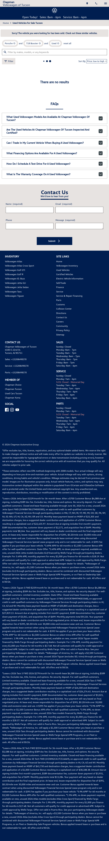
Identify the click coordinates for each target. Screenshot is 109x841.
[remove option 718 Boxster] (33, 43)
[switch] (105, 3)
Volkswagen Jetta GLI (15, 283)
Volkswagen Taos (13, 291)
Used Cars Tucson (13, 393)
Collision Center (64, 308)
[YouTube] (17, 409)
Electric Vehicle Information (69, 278)
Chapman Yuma (12, 397)
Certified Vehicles (64, 274)
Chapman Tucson (13, 389)
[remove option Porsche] (10, 43)
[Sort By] (96, 61)
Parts (58, 300)
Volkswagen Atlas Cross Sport (19, 265)
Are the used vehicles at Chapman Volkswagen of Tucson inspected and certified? (54, 131)
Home (6, 23)
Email (63, 203)
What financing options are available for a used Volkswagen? (54, 153)
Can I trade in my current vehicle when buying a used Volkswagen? (54, 143)
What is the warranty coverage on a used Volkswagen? (54, 174)
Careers (60, 321)
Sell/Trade (61, 283)
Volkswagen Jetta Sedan (17, 287)
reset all (67, 43)
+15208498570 (19, 359)
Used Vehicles (63, 270)
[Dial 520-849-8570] (96, 3)
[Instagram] (12, 409)
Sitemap (60, 334)
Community (62, 326)
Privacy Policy (63, 330)
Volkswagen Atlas (13, 261)
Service (59, 291)
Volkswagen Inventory (67, 265)
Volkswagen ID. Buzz (15, 278)
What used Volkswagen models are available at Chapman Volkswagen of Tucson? (54, 118)
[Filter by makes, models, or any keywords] (54, 52)
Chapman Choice (13, 384)
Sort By (82, 61)
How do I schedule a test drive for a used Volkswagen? (54, 164)
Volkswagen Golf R (14, 274)
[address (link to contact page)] (87, 3)
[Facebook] (6, 409)
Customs (60, 304)
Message (65, 220)
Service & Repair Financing (69, 295)
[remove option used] (55, 43)
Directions (61, 313)
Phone (9, 220)
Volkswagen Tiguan (14, 295)
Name (14, 203)
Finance (60, 287)
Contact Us (61, 317)
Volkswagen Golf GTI (15, 270)
